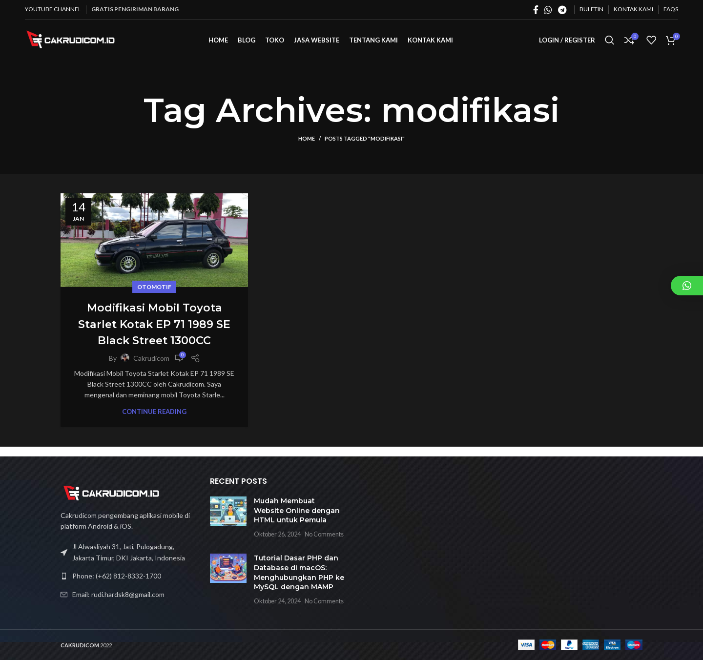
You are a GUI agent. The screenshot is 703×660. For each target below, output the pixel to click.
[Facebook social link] (535, 9)
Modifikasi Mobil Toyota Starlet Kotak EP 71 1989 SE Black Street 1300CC (154, 333)
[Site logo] (74, 44)
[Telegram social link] (562, 9)
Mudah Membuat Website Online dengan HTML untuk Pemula (297, 510)
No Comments (324, 534)
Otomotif (154, 296)
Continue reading (154, 421)
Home (306, 148)
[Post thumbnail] (228, 517)
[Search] (610, 45)
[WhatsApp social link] (548, 9)
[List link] (128, 576)
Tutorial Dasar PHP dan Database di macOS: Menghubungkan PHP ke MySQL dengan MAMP (299, 572)
